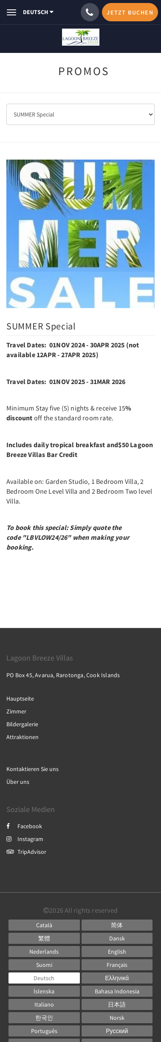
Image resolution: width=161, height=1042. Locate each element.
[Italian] (44, 1004)
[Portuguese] (44, 1030)
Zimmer (16, 711)
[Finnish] (44, 964)
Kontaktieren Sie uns (32, 769)
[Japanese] (117, 1004)
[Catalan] (44, 925)
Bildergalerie (22, 724)
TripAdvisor (26, 852)
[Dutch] (44, 951)
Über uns (17, 782)
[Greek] (117, 978)
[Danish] (117, 938)
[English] (117, 951)
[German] (44, 978)
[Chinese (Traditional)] (44, 938)
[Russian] (117, 1030)
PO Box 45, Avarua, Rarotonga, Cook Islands (63, 675)
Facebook (24, 826)
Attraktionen (22, 737)
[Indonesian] (117, 991)
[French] (117, 964)
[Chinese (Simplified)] (117, 925)
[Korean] (44, 1017)
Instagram (24, 839)
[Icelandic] (44, 991)
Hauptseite (20, 698)
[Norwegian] (117, 1017)
